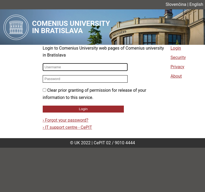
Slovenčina (176, 4)
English (196, 4)
